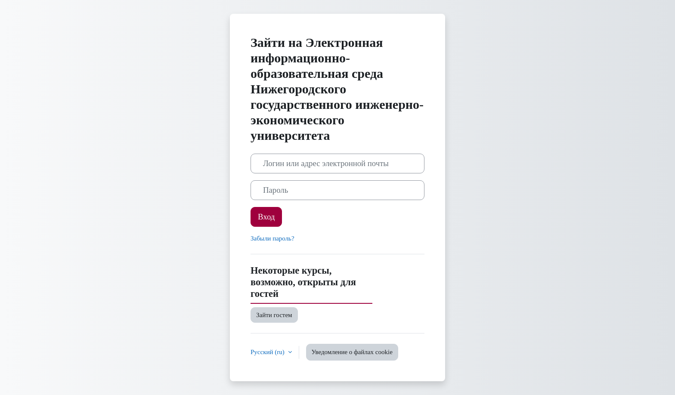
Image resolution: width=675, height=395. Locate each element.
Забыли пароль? (272, 238)
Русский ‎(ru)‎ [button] (268, 352)
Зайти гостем (274, 315)
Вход (266, 216)
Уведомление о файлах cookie (352, 352)
